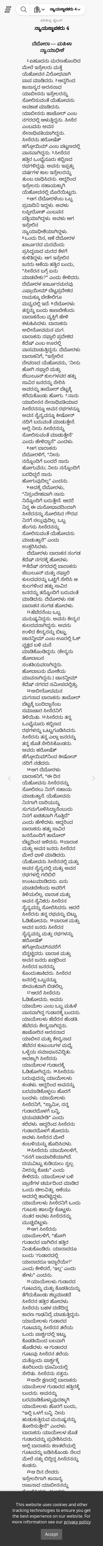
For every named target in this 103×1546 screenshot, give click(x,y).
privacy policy (77, 1522)
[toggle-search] (24, 9)
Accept (51, 1534)
